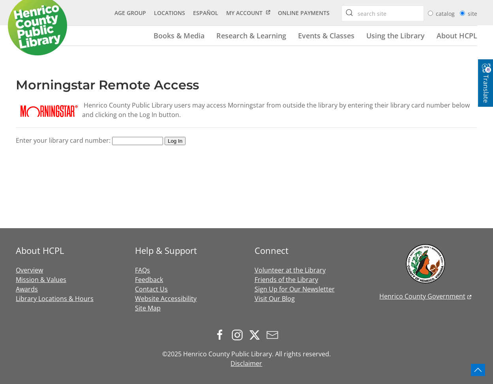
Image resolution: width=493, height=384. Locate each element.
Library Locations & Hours (55, 298)
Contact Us (151, 289)
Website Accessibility (166, 298)
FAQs (142, 270)
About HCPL (457, 35)
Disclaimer (246, 363)
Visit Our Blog (275, 298)
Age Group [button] (130, 13)
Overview (29, 270)
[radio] (430, 13)
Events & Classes (326, 35)
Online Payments (304, 13)
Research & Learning (251, 35)
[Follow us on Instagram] (239, 334)
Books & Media (179, 35)
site (472, 13)
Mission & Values (41, 279)
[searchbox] (349, 12)
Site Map (148, 308)
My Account (244, 13)
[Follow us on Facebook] (222, 334)
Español (205, 13)
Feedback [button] (149, 279)
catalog (446, 13)
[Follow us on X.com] (256, 334)
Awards (27, 289)
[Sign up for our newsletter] (274, 334)
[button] (478, 370)
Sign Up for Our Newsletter (295, 289)
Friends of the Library (286, 279)
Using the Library (395, 35)
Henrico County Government (422, 296)
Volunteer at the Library (290, 270)
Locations (169, 13)
